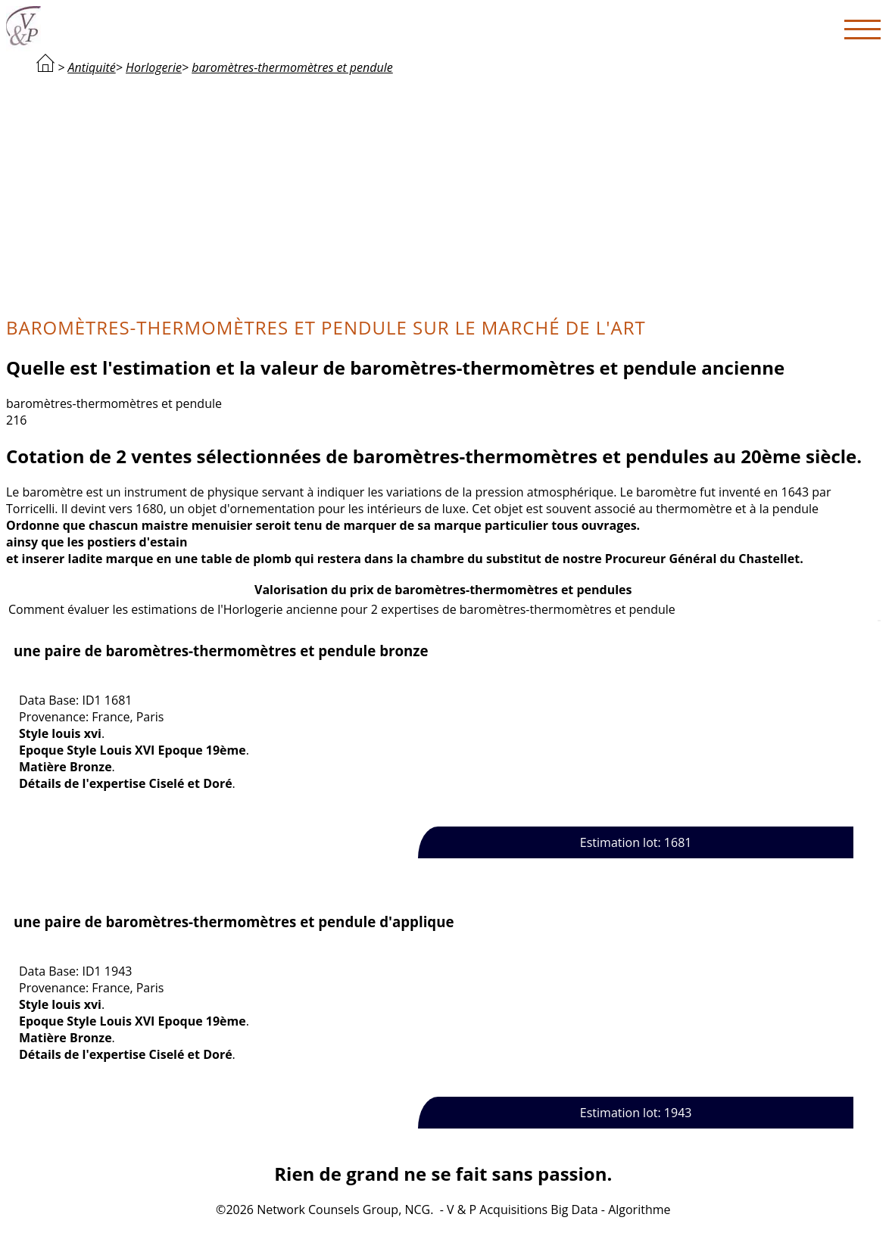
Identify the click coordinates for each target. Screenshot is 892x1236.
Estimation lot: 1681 (636, 842)
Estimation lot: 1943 (636, 1112)
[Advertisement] (443, 194)
